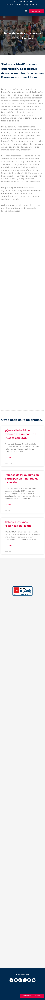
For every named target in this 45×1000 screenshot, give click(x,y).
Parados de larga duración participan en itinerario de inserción (22, 478)
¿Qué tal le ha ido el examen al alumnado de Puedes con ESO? (20, 434)
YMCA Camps (34, 5)
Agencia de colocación (16, 5)
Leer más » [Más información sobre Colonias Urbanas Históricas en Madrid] (9, 545)
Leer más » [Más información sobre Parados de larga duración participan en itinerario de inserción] (9, 504)
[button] (26, 11)
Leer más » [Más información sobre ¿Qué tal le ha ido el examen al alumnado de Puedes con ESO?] (9, 457)
